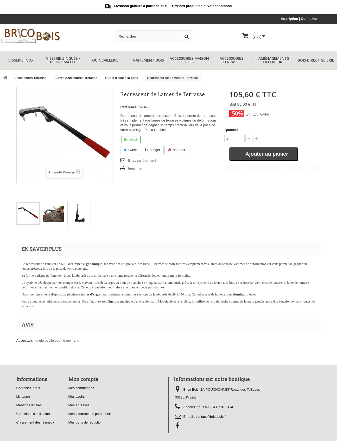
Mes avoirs (76, 396)
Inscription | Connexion (299, 19)
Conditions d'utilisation (33, 414)
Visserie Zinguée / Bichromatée (63, 60)
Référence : (129, 107)
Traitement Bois (147, 60)
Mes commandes (81, 388)
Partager (152, 150)
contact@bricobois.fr (211, 417)
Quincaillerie (105, 60)
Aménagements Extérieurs (273, 60)
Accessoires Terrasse (231, 60)
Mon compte (83, 379)
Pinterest (176, 150)
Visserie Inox (21, 60)
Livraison (23, 396)
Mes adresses (79, 405)
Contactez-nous (28, 388)
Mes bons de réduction (85, 422)
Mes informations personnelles (91, 414)
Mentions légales (29, 405)
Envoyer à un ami (142, 160)
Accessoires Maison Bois (189, 60)
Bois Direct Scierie (316, 60)
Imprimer (135, 168)
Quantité (231, 130)
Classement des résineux (35, 422)
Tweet (130, 150)
